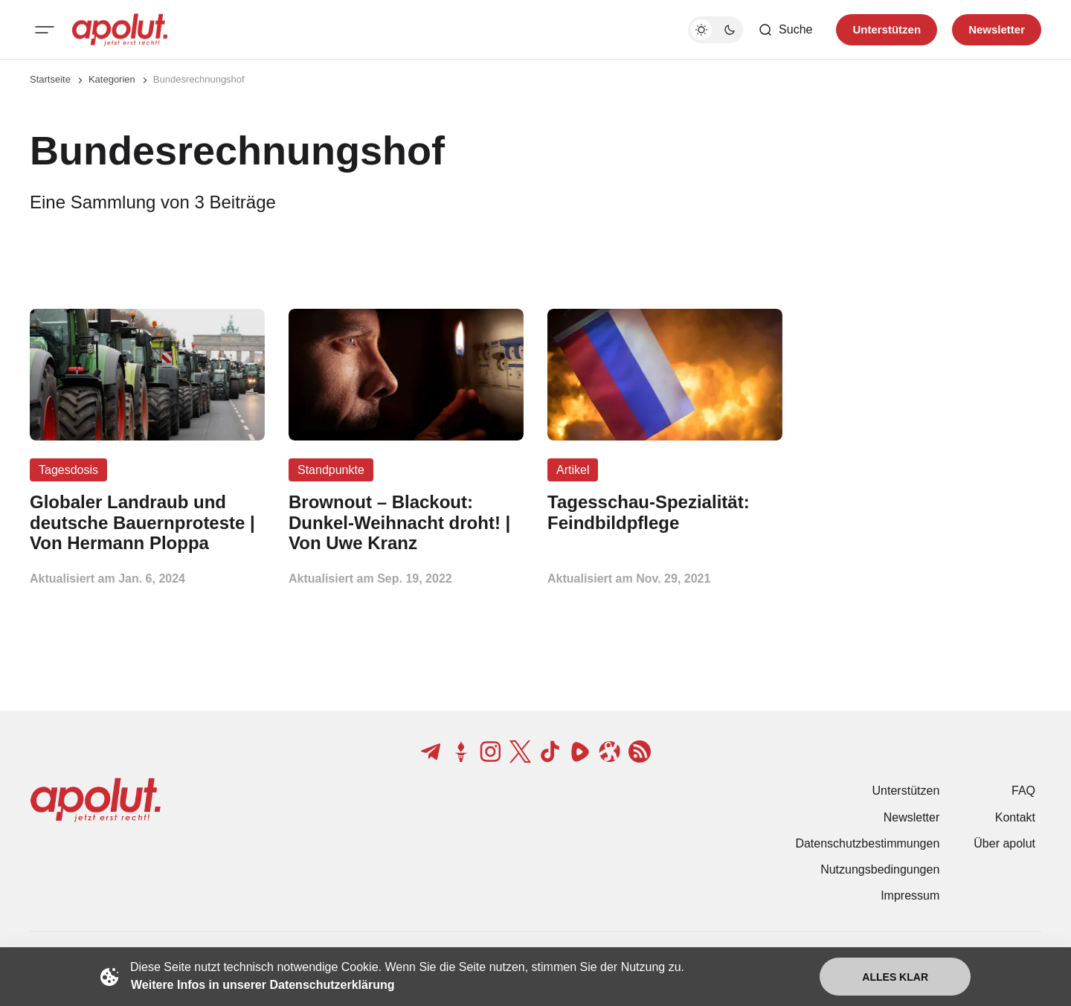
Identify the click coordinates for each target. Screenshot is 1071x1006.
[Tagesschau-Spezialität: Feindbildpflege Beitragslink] (664, 513)
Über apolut (1004, 843)
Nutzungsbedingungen (879, 869)
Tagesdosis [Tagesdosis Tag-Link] (68, 470)
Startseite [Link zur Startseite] (50, 79)
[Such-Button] (785, 30)
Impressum (910, 895)
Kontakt (1015, 817)
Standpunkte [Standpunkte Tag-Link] (331, 470)
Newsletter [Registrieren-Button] (996, 29)
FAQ (1023, 790)
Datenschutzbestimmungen (867, 843)
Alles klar (895, 977)
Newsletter (912, 817)
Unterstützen (906, 790)
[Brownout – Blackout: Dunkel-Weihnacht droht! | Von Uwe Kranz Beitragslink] (406, 523)
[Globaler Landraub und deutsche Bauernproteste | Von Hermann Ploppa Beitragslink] (147, 523)
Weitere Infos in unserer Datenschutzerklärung (262, 984)
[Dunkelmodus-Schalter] (715, 29)
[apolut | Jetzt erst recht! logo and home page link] (119, 30)
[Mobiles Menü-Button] (45, 30)
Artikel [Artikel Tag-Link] (572, 470)
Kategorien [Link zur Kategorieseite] (112, 79)
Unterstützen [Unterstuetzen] (886, 29)
